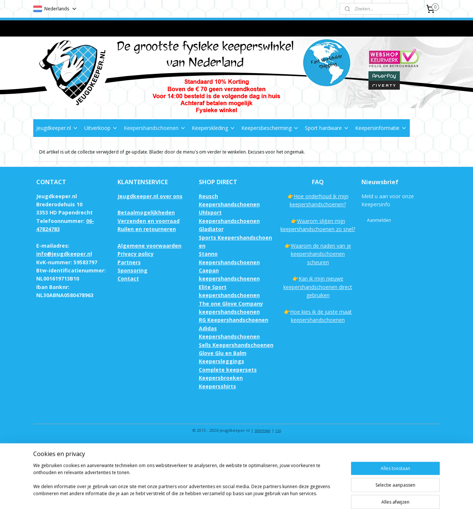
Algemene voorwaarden (149, 245)
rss (278, 430)
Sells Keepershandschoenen (236, 344)
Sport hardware (327, 127)
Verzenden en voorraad (149, 220)
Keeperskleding (213, 127)
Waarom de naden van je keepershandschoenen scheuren (321, 254)
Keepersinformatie (381, 127)
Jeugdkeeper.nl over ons (150, 196)
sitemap (262, 430)
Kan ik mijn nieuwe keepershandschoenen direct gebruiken (317, 287)
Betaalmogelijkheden (146, 212)
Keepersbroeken (221, 377)
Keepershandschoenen (155, 127)
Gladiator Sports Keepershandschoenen (235, 237)
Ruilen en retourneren (147, 229)
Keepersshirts (217, 386)
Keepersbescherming (270, 127)
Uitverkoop (101, 127)
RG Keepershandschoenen (233, 319)
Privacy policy (136, 253)
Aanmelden (379, 220)
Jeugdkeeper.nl (57, 127)
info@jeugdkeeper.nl (64, 253)
